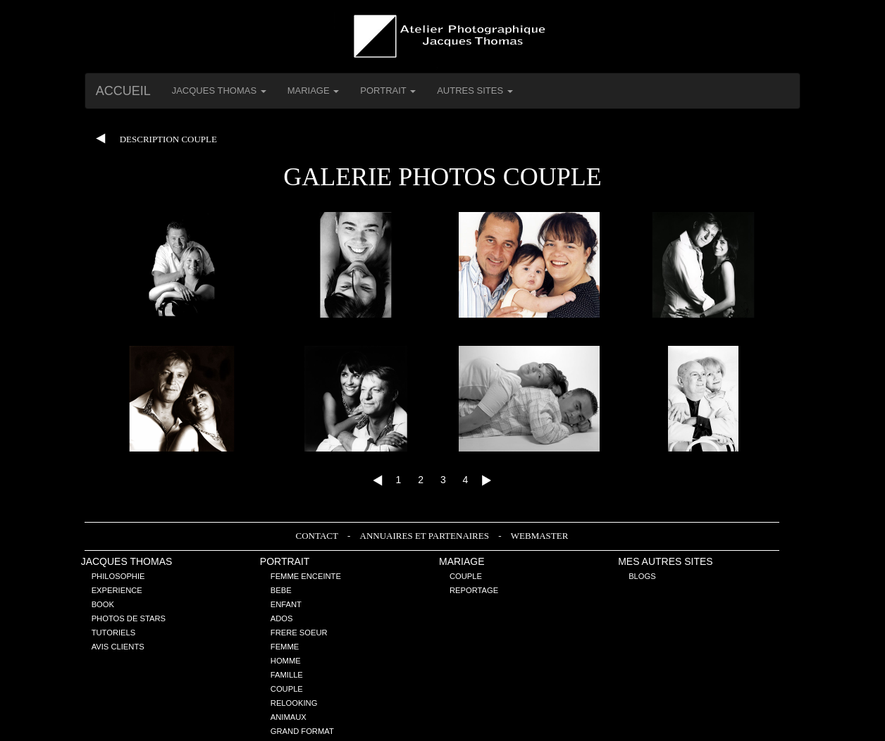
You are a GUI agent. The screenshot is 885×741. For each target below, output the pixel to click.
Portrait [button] (388, 90)
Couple (287, 689)
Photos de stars (129, 618)
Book (103, 604)
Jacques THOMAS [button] (219, 90)
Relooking (294, 703)
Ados (282, 618)
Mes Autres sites (665, 561)
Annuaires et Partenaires (426, 535)
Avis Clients (118, 646)
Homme (286, 660)
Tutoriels (114, 632)
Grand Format (302, 731)
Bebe (281, 590)
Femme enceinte (306, 576)
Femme (285, 646)
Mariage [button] (313, 90)
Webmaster (540, 535)
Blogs (642, 576)
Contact (318, 535)
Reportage (474, 590)
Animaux (289, 717)
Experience (117, 590)
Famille (287, 675)
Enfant (286, 604)
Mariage (462, 561)
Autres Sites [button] (475, 90)
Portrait (285, 561)
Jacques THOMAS (127, 561)
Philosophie (118, 576)
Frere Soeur (299, 632)
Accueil (123, 91)
